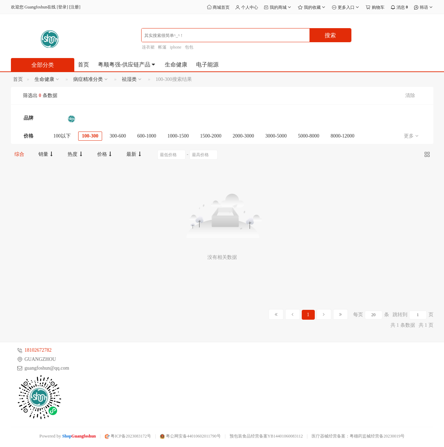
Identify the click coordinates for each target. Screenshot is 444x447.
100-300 (90, 136)
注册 (74, 7)
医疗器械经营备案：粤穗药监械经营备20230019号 (358, 436)
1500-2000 (210, 136)
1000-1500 (178, 136)
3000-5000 (276, 136)
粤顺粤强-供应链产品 (127, 64)
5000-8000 (308, 136)
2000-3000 (243, 136)
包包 (189, 47)
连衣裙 (148, 47)
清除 (410, 95)
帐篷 (162, 47)
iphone (176, 47)
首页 (83, 65)
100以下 (62, 136)
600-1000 (146, 136)
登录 (62, 7)
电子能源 (207, 65)
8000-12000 (343, 136)
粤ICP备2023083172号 (128, 436)
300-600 (118, 136)
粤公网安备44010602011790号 (190, 436)
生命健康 (176, 65)
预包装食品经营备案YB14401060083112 (266, 436)
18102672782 (38, 350)
